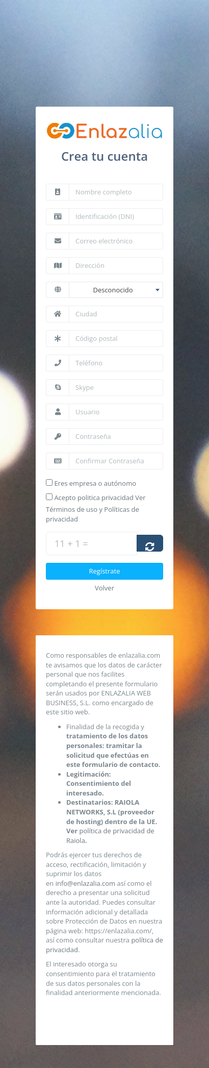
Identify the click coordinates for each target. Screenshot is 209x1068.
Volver (104, 596)
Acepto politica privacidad (94, 505)
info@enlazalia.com (85, 891)
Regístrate (104, 579)
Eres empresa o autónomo (95, 483)
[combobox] (116, 290)
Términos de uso (71, 518)
